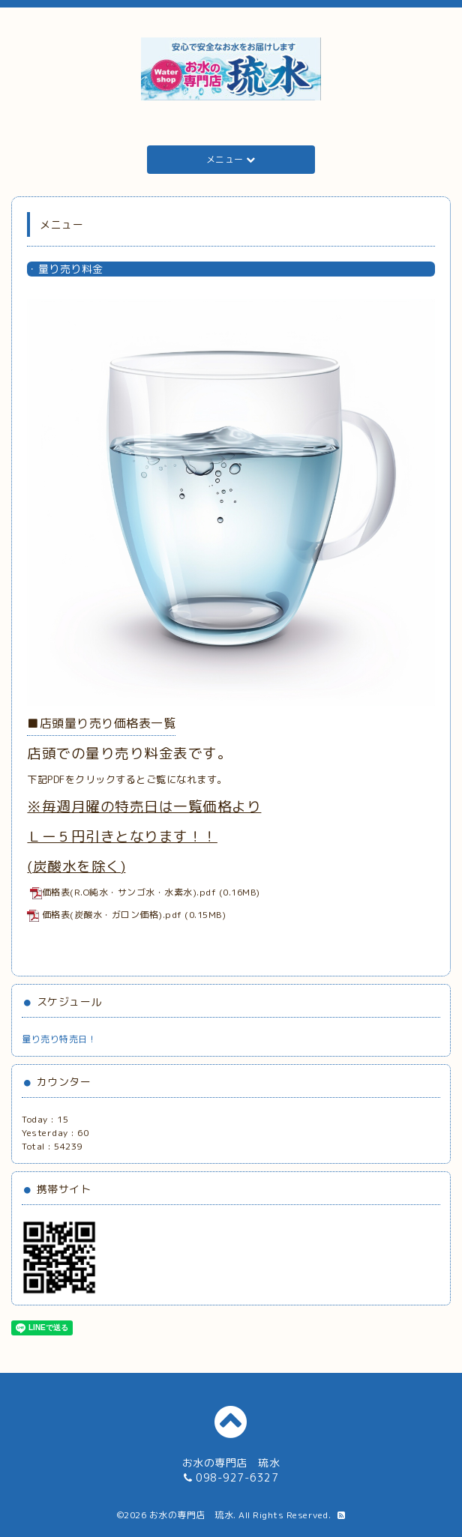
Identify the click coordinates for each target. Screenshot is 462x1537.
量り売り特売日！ (59, 1039)
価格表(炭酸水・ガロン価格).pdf (112, 914)
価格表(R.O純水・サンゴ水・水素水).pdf (123, 892)
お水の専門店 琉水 (191, 1515)
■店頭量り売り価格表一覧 (101, 723)
